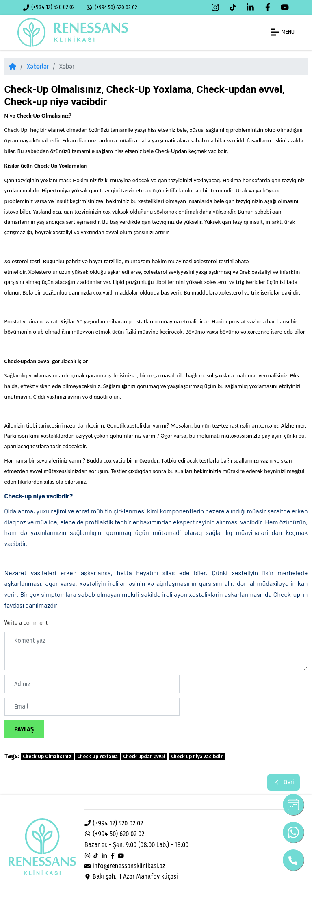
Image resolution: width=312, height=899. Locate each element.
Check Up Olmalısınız (47, 756)
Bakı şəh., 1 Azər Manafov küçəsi (131, 876)
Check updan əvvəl (144, 756)
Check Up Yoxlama (97, 756)
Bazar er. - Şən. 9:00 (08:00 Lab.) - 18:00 (136, 845)
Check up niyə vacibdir (197, 756)
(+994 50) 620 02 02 (111, 7)
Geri (283, 782)
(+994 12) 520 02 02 (49, 7)
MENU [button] (283, 32)
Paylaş (24, 729)
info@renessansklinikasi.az (125, 866)
